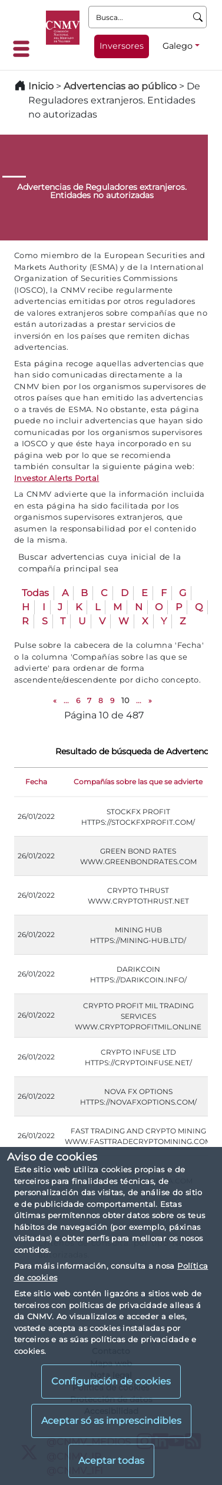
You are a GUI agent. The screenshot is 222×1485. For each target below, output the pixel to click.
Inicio (41, 86)
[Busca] (198, 17)
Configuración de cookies (111, 1381)
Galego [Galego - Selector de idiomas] (178, 46)
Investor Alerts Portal (56, 478)
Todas (35, 592)
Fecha (36, 781)
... (66, 700)
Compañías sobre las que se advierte (138, 781)
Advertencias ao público (120, 86)
